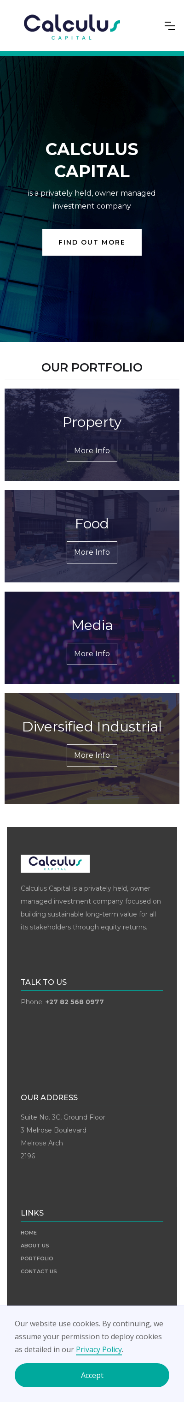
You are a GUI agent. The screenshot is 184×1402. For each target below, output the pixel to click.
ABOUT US (35, 1245)
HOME (29, 1232)
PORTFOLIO (37, 1258)
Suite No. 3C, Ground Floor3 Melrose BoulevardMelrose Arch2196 (63, 1136)
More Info (92, 450)
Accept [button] (92, 1375)
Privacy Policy (99, 1349)
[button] (170, 26)
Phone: (62, 1002)
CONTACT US (39, 1271)
